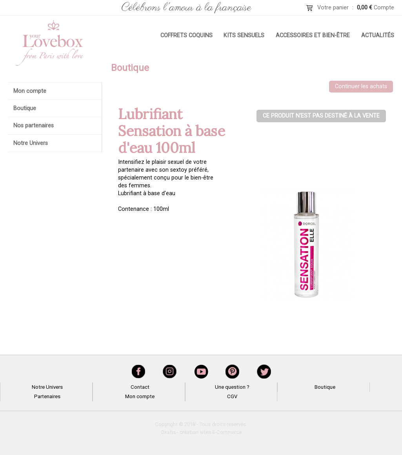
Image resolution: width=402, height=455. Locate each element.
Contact (140, 387)
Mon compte (29, 91)
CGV (232, 396)
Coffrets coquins (186, 35)
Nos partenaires (33, 125)
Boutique (24, 108)
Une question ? (232, 387)
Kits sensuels (244, 35)
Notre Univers (30, 143)
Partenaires (47, 396)
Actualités (377, 35)
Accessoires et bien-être (313, 35)
